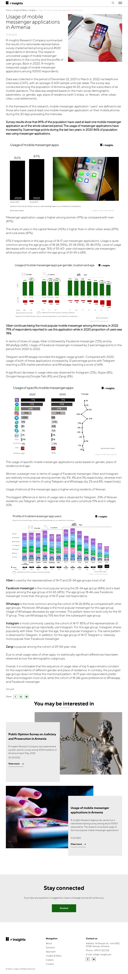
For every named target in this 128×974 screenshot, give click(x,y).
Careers (50, 960)
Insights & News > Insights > (25, 10)
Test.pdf (10, 689)
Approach (51, 951)
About (49, 943)
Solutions (50, 947)
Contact (64, 908)
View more (16, 763)
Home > (9, 10)
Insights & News (54, 955)
